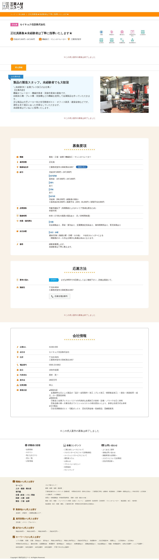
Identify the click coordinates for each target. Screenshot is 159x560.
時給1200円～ (31, 533)
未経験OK (93, 542)
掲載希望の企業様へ (110, 457)
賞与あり (46, 542)
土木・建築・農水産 (23, 490)
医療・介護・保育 (22, 499)
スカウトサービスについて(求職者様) (77, 454)
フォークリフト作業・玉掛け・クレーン (70, 502)
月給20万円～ (54, 533)
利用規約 (67, 468)
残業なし (113, 542)
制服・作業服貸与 (115, 545)
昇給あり (38, 542)
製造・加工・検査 (50, 502)
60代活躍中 (19, 548)
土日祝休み (122, 542)
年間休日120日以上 (22, 545)
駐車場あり (60, 545)
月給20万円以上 (82, 542)
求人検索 (23, 14)
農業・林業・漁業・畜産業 (53, 489)
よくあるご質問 (108, 451)
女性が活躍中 (127, 545)
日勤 (31, 542)
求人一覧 (29, 459)
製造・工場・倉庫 (22, 502)
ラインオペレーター (112, 502)
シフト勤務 (19, 542)
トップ (13, 14)
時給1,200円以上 (70, 542)
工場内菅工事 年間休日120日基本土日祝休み (79, 505)
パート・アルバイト (29, 523)
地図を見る (83, 168)
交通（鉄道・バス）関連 (25, 496)
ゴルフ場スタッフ (50, 486)
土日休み (131, 542)
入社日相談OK (103, 542)
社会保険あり (102, 545)
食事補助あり (78, 545)
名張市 (18, 514)
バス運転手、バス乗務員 (53, 496)
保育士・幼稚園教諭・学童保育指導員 (57, 499)
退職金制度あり (90, 545)
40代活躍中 (39, 548)
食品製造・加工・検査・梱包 (54, 505)
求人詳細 (20, 68)
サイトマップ (69, 471)
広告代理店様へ (108, 462)
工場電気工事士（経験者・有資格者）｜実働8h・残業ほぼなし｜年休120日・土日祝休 (119, 493)
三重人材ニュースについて (74, 451)
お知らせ (67, 462)
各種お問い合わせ (109, 454)
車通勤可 (52, 545)
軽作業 (135, 502)
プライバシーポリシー (72, 465)
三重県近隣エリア (35, 514)
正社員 (18, 523)
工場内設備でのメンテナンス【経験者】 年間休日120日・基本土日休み (67, 493)
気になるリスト (31, 457)
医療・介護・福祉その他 (78, 499)
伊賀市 (24, 514)
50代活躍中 (29, 548)
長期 (26, 542)
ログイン (29, 454)
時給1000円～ (20, 533)
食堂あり (69, 545)
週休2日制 (34, 545)
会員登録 (29, 451)
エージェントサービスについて (75, 457)
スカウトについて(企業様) (112, 460)
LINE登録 (29, 462)
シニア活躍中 (137, 545)
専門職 (18, 493)
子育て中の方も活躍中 (61, 548)
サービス (19, 487)
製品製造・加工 (126, 502)
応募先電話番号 (62, 297)
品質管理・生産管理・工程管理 (95, 502)
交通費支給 (43, 545)
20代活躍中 (48, 548)
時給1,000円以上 (56, 542)
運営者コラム (69, 460)
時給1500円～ (43, 533)
